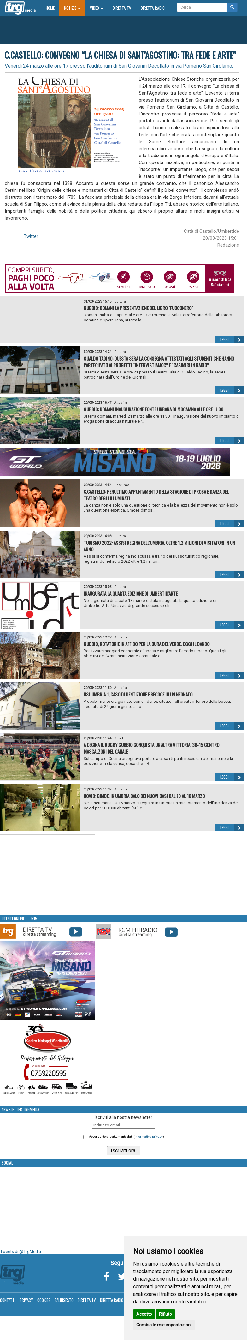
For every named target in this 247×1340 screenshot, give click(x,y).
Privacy (26, 1300)
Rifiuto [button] (165, 1314)
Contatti (7, 1300)
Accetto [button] (144, 1314)
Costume (121, 485)
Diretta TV (122, 8)
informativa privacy (149, 1136)
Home (52, 7)
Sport (118, 738)
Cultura (120, 301)
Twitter (31, 236)
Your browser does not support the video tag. (47, 874)
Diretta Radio (153, 8)
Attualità (120, 403)
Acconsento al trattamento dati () (126, 1136)
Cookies (43, 1300)
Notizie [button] (72, 8)
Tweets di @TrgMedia (20, 1251)
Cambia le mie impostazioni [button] (163, 1324)
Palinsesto (64, 1300)
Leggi (232, 339)
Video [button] (96, 8)
